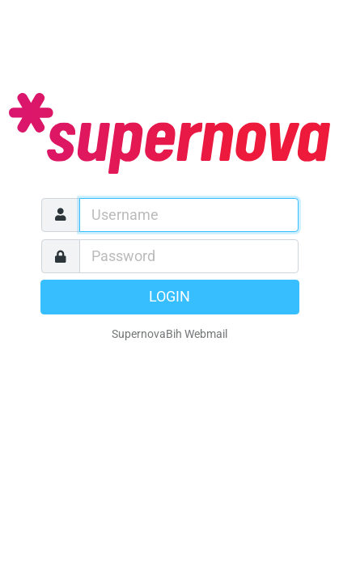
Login (169, 297)
